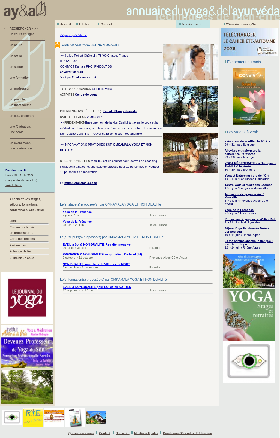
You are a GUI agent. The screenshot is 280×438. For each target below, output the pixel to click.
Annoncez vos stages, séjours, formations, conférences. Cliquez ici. (27, 204)
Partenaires (18, 245)
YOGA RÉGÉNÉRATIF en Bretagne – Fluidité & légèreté (250, 164)
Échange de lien (21, 251)
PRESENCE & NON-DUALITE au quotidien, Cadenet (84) (102, 254)
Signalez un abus (22, 257)
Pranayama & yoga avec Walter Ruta (250, 219)
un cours (16, 45)
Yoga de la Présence (239, 210)
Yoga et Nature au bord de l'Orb (247, 175)
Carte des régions (22, 238)
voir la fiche (13, 185)
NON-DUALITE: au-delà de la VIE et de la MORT (96, 264)
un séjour (16, 66)
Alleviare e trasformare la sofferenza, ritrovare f (242, 152)
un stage (16, 55)
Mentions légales (146, 433)
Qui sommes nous (81, 433)
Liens (13, 220)
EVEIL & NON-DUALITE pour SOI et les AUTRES (97, 287)
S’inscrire (123, 433)
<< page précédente (73, 35)
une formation (19, 77)
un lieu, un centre (22, 115)
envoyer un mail (71, 71)
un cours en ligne (22, 34)
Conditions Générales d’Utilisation (187, 433)
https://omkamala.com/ (80, 77)
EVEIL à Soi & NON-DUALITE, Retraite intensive (97, 244)
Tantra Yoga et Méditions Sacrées (248, 184)
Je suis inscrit (191, 24)
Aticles (84, 24)
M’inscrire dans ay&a (241, 24)
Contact (106, 24)
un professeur (19, 88)
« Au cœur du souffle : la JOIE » (247, 141)
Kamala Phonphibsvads (120, 111)
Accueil (65, 24)
